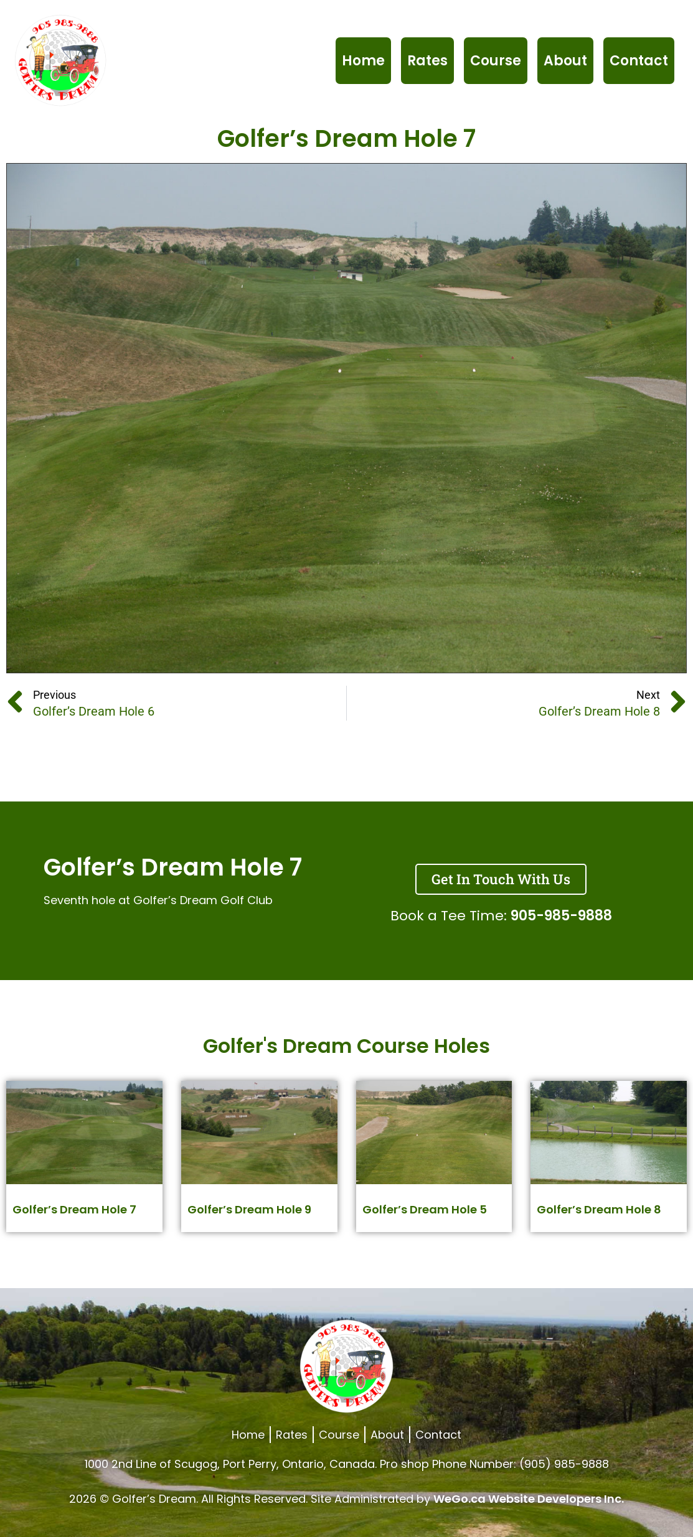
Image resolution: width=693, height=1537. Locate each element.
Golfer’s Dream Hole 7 (74, 1209)
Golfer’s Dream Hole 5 (424, 1209)
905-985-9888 (561, 915)
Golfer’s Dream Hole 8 (599, 1209)
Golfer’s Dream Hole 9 (249, 1209)
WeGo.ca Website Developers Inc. (528, 1499)
